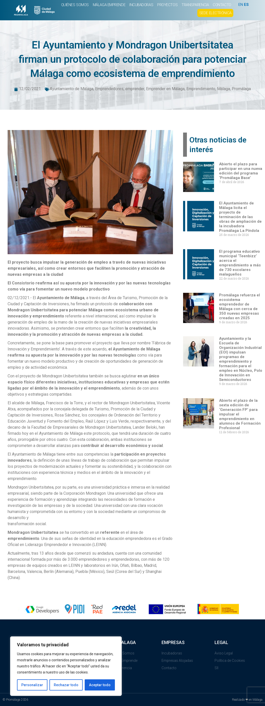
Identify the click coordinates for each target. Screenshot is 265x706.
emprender (134, 88)
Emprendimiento (200, 88)
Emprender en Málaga (165, 88)
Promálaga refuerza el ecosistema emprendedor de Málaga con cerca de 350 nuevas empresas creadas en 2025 (239, 306)
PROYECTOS (167, 5)
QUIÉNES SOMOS (75, 5)
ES (246, 4)
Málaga (223, 88)
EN (240, 4)
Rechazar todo (66, 685)
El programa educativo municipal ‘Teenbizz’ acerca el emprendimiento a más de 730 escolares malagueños (240, 263)
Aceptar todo (100, 685)
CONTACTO (222, 5)
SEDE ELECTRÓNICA (215, 13)
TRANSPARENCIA (195, 5)
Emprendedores (109, 88)
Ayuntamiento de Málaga (71, 88)
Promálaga (241, 88)
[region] (66, 666)
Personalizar (32, 685)
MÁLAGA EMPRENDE (109, 5)
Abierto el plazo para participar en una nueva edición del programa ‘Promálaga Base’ (240, 171)
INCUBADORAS (141, 5)
